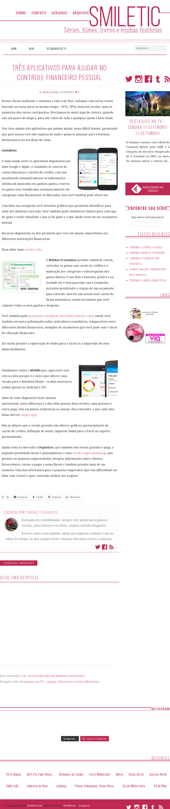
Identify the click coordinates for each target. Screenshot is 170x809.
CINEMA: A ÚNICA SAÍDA (145, 247)
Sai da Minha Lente (133, 785)
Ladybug (61, 785)
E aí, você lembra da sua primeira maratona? (53, 676)
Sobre (21, 12)
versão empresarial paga (90, 453)
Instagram (138, 80)
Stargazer (84, 805)
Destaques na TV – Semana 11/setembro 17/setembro (148, 127)
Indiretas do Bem (37, 785)
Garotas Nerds (158, 774)
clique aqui (29, 415)
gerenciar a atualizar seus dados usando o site (60, 316)
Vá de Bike (160, 785)
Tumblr (158, 80)
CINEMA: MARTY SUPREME (147, 252)
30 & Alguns (13, 774)
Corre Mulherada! (99, 774)
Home (14, 49)
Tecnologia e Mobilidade (19, 563)
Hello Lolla (12, 785)
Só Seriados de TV (56, 49)
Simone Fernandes (42, 512)
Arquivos (81, 12)
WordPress (69, 805)
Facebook (104, 547)
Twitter (97, 547)
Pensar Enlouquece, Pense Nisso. (94, 785)
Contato (39, 12)
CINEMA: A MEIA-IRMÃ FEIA (147, 280)
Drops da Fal (136, 774)
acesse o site (33, 249)
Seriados (59, 12)
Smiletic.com (34, 805)
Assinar (111, 547)
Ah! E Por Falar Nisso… (40, 774)
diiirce (119, 774)
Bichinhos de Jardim (71, 774)
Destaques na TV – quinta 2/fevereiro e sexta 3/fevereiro (60, 681)
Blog (31, 49)
